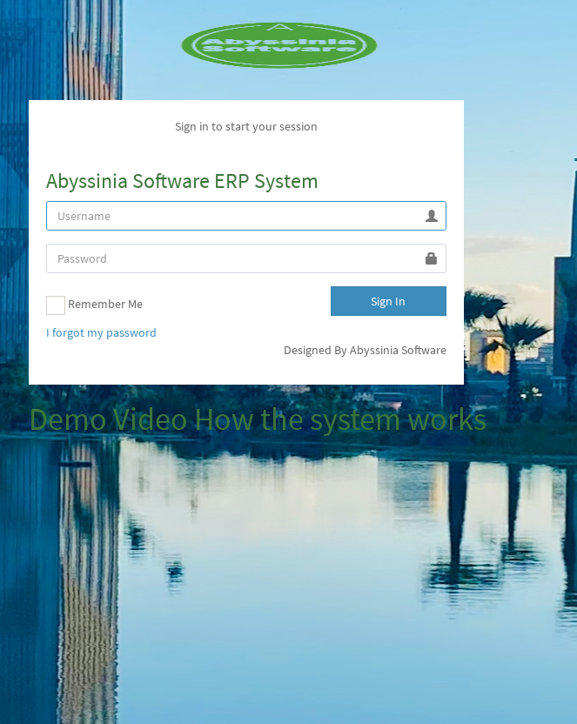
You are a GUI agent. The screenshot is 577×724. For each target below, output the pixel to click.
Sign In (388, 301)
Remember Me (94, 305)
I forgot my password (101, 332)
